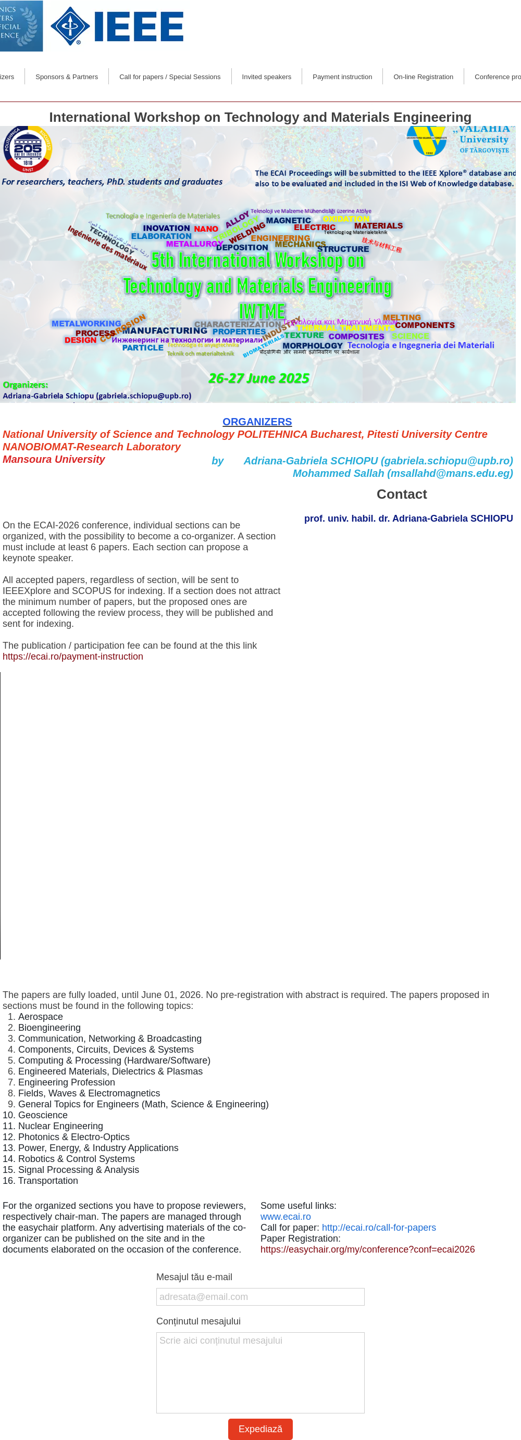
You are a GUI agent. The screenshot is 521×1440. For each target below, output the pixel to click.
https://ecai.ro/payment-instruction (74, 656)
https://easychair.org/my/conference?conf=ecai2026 (367, 1249)
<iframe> (402, 601)
